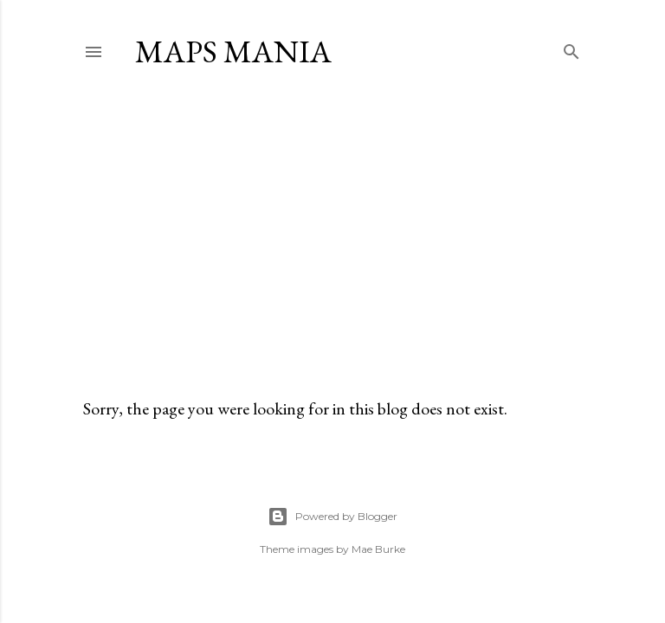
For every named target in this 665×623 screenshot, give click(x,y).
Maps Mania (233, 51)
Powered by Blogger (332, 516)
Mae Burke (378, 549)
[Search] (571, 48)
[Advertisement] (332, 233)
